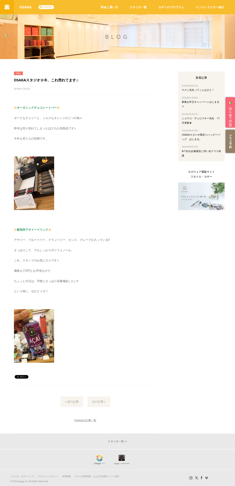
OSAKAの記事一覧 (85, 420)
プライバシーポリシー (48, 476)
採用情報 (66, 476)
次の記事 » (99, 402)
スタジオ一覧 (138, 7)
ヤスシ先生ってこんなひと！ (198, 90)
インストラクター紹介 (210, 7)
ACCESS (47, 7)
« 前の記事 (72, 402)
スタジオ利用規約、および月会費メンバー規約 (96, 476)
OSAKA (26, 7)
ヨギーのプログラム (171, 7)
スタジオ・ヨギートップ (22, 476)
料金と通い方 (109, 7)
